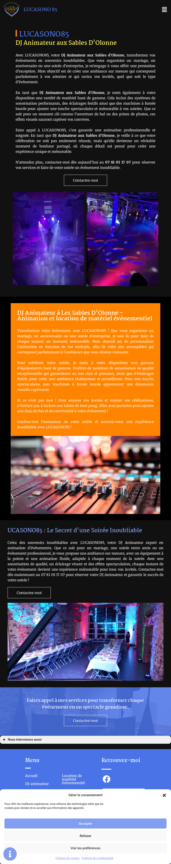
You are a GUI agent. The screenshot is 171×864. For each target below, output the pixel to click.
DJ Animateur (51, 92)
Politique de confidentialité (97, 858)
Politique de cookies (67, 858)
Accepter (85, 824)
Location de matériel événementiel (73, 779)
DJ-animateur (37, 784)
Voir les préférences (85, 848)
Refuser (85, 836)
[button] (164, 795)
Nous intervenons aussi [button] (22, 740)
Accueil (31, 776)
